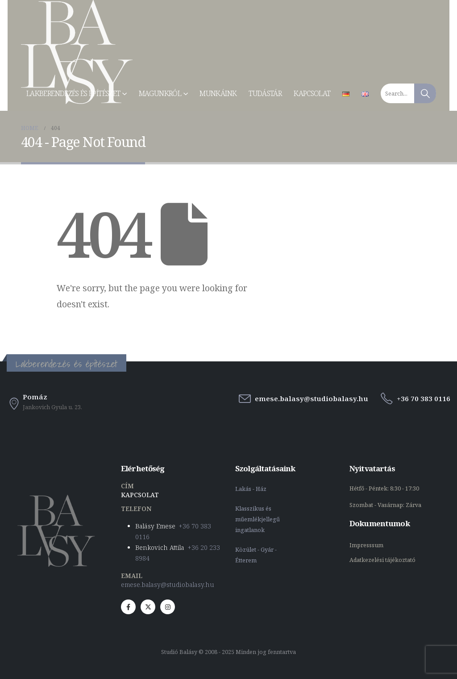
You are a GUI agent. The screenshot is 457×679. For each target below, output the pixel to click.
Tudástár (265, 93)
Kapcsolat (312, 93)
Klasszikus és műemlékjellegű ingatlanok (257, 519)
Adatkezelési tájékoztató (382, 560)
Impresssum (367, 545)
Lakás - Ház (251, 489)
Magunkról (160, 93)
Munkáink (218, 93)
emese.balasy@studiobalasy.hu (167, 584)
